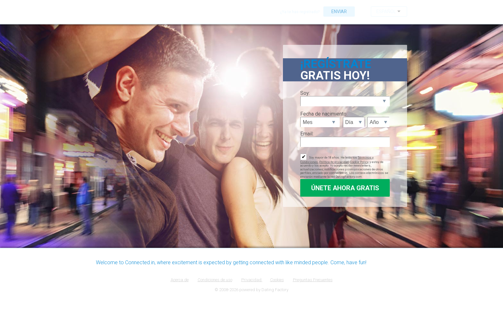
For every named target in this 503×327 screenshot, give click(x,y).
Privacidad (251, 279)
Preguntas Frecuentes (313, 279)
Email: (306, 134)
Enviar (339, 11)
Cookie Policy (359, 162)
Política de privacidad (334, 162)
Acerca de (180, 279)
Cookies (277, 279)
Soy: (305, 93)
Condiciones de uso (215, 279)
